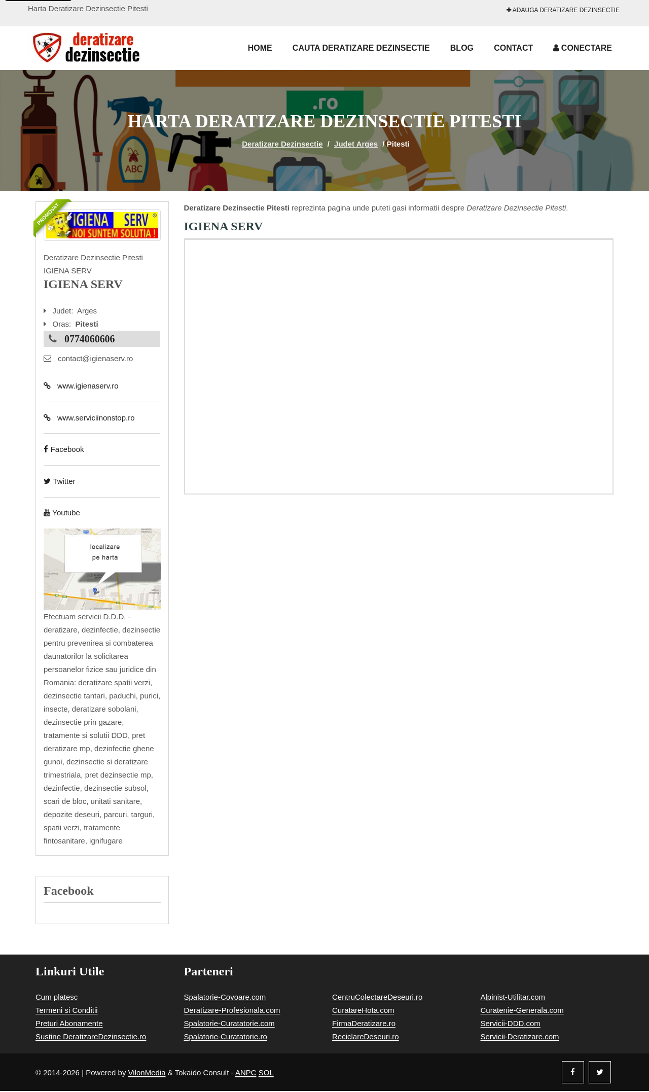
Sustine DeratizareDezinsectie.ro (90, 1037)
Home (260, 48)
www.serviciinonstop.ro (89, 418)
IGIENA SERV (223, 226)
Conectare (582, 48)
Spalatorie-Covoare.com (225, 998)
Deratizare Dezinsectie (282, 143)
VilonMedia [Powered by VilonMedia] (147, 1073)
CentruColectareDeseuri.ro (377, 998)
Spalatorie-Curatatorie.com (229, 1024)
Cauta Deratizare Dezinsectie (361, 48)
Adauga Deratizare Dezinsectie (563, 10)
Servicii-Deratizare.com (520, 1037)
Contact (513, 48)
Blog (462, 48)
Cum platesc (56, 998)
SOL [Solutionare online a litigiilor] (266, 1073)
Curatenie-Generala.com (522, 1011)
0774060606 (89, 338)
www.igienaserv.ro (81, 386)
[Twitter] (600, 1073)
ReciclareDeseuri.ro (365, 1037)
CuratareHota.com (363, 1011)
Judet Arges (356, 143)
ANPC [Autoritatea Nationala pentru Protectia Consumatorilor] (246, 1073)
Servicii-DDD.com (510, 1024)
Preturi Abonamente (69, 1024)
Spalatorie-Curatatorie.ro (225, 1037)
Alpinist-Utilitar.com (513, 998)
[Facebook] (573, 1073)
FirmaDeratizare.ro (363, 1024)
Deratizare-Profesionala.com (232, 1011)
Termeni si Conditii (66, 1011)
